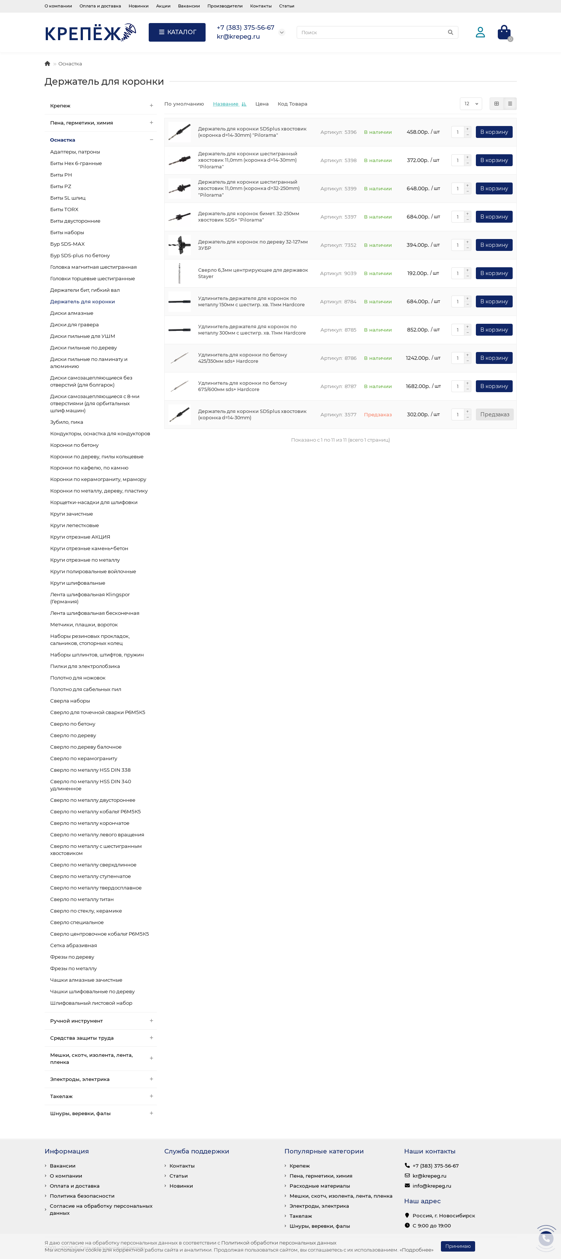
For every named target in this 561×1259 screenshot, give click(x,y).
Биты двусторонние (75, 221)
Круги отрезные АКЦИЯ (80, 537)
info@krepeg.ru (432, 1186)
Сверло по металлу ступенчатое (90, 876)
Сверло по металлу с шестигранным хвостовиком (96, 849)
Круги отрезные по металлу (85, 560)
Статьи (286, 6)
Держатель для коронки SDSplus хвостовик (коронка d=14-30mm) (252, 415)
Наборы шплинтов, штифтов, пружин (97, 655)
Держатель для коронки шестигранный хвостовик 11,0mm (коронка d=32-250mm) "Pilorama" (249, 188)
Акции (163, 6)
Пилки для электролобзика (85, 666)
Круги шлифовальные (77, 583)
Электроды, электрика (103, 1079)
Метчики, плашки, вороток (84, 624)
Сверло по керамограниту (83, 758)
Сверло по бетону (72, 724)
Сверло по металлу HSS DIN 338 (90, 770)
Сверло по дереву (73, 735)
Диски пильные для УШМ (82, 336)
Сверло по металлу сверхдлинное (93, 865)
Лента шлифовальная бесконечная (94, 613)
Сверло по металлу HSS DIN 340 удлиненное (90, 784)
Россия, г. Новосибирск (444, 1215)
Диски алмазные (71, 313)
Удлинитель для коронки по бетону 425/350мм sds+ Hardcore (242, 358)
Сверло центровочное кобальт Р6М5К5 (99, 934)
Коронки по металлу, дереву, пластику (99, 491)
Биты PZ (60, 186)
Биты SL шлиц (68, 198)
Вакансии (189, 6)
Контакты (261, 6)
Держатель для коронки (82, 301)
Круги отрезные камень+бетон (89, 548)
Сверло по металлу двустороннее (92, 800)
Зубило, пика (66, 422)
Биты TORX (64, 209)
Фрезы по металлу (73, 968)
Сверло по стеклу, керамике (86, 911)
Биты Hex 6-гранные (76, 163)
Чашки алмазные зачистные (86, 980)
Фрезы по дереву (72, 957)
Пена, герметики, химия (103, 123)
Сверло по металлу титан (82, 899)
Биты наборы (67, 232)
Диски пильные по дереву (83, 348)
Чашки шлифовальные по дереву (92, 991)
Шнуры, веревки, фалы (103, 1113)
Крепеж (103, 106)
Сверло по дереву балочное (86, 747)
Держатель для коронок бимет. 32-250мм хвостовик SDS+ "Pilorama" (248, 217)
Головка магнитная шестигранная (93, 267)
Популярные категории (324, 1151)
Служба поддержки (196, 1151)
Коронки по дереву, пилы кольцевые (97, 456)
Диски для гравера (74, 324)
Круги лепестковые (74, 525)
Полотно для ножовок (78, 678)
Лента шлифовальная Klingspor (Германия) (90, 597)
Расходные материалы (320, 1186)
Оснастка (70, 64)
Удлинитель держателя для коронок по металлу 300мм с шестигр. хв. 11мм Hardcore (252, 330)
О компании (58, 6)
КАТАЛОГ (177, 32)
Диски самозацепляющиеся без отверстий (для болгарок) (91, 381)
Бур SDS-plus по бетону (80, 255)
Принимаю (458, 1246)
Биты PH (61, 175)
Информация (67, 1151)
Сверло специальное (77, 922)
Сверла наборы (70, 701)
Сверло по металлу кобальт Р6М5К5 (95, 811)
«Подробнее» (416, 1250)
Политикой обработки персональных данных (278, 1243)
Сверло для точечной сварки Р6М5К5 (97, 712)
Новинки (139, 6)
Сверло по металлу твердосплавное (96, 888)
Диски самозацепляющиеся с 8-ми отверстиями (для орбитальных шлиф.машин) (94, 403)
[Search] (377, 32)
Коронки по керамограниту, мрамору (98, 479)
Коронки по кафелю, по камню (89, 468)
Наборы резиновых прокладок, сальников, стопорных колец (90, 639)
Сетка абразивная (73, 945)
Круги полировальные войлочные (93, 571)
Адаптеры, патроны (75, 152)
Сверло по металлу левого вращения (97, 834)
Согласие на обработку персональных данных (101, 1209)
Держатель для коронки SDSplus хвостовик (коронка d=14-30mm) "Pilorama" (252, 132)
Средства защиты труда (103, 1038)
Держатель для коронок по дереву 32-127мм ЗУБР (253, 245)
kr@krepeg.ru (429, 1176)
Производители (225, 6)
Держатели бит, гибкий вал (85, 290)
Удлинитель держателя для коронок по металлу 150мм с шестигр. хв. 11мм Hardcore (251, 302)
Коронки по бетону (74, 445)
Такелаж (103, 1096)
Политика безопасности (82, 1196)
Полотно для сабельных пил (85, 689)
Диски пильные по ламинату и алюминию (89, 362)
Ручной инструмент (103, 1021)
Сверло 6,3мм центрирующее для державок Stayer (253, 273)
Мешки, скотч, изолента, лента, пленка (103, 1058)
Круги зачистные (71, 514)
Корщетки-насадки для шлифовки (94, 502)
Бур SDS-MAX (67, 244)
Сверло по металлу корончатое (89, 823)
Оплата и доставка (100, 6)
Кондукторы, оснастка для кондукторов (100, 433)
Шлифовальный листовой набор (91, 1003)
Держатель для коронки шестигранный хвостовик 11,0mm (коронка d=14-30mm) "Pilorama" (247, 160)
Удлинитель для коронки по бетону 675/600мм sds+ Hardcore (242, 386)
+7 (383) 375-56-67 (436, 1166)
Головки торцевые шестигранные (92, 278)
